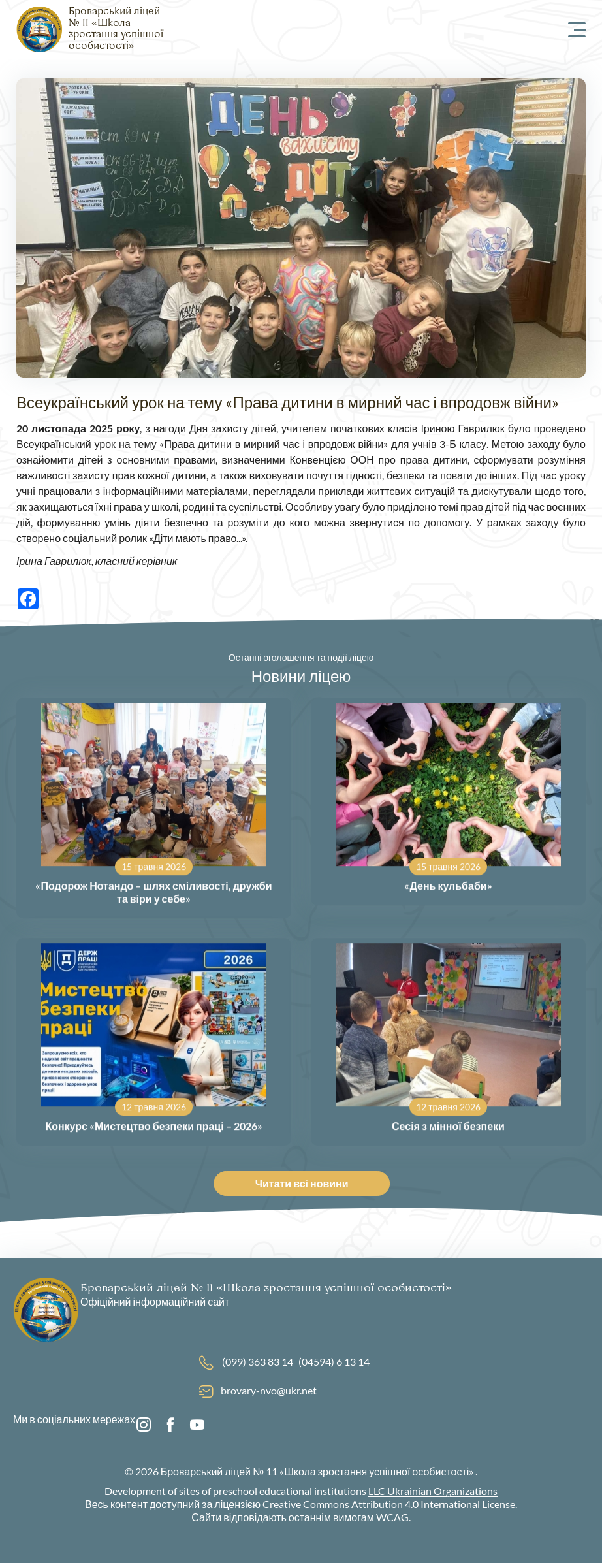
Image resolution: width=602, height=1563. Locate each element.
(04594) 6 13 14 (334, 1361)
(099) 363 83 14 (257, 1361)
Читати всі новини (305, 1183)
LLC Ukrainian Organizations (433, 1491)
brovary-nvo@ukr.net (269, 1390)
